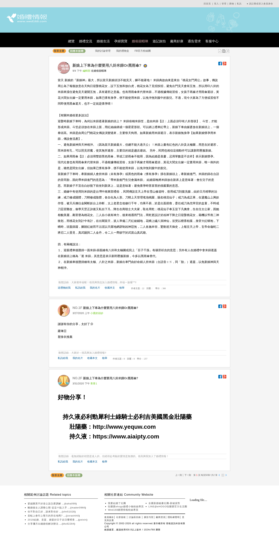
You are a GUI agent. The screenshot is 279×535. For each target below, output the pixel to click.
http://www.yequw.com (124, 426)
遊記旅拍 (159, 41)
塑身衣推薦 (65, 336)
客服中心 (212, 41)
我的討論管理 (103, 50)
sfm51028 (69, 511)
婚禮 (196, 250)
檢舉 (121, 287)
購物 (231, 3)
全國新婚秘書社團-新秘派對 (164, 503)
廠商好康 (176, 41)
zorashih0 (73, 515)
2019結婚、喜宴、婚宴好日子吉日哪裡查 (52, 519)
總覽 (71, 41)
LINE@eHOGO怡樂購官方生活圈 (167, 506)
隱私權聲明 (174, 517)
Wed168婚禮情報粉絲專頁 (123, 509)
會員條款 (109, 517)
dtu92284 (68, 523)
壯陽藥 (183, 417)
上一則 (178, 475)
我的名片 (95, 287)
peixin (83, 519)
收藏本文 (110, 287)
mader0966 (78, 507)
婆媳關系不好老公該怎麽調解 (45, 503)
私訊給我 (80, 287)
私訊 (239, 3)
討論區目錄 (135, 517)
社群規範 (121, 517)
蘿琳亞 (62, 331)
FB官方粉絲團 (143, 50)
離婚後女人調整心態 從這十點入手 (48, 507)
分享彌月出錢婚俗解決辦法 (43, 523)
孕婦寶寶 (120, 41)
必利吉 (142, 417)
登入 (216, 3)
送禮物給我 (64, 287)
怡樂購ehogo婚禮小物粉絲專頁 (126, 506)
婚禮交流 (85, 41)
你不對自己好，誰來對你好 (43, 511)
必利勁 (89, 417)
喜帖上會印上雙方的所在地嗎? (45, 515)
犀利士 (106, 417)
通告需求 (194, 41)
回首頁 (207, 3)
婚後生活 (103, 41)
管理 (224, 3)
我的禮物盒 (122, 50)
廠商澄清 (160, 517)
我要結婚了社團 (117, 503)
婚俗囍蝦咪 (140, 41)
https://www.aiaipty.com (126, 436)
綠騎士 (124, 417)
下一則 (187, 475)
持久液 (71, 417)
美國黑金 (162, 417)
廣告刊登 (148, 517)
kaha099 (70, 503)
